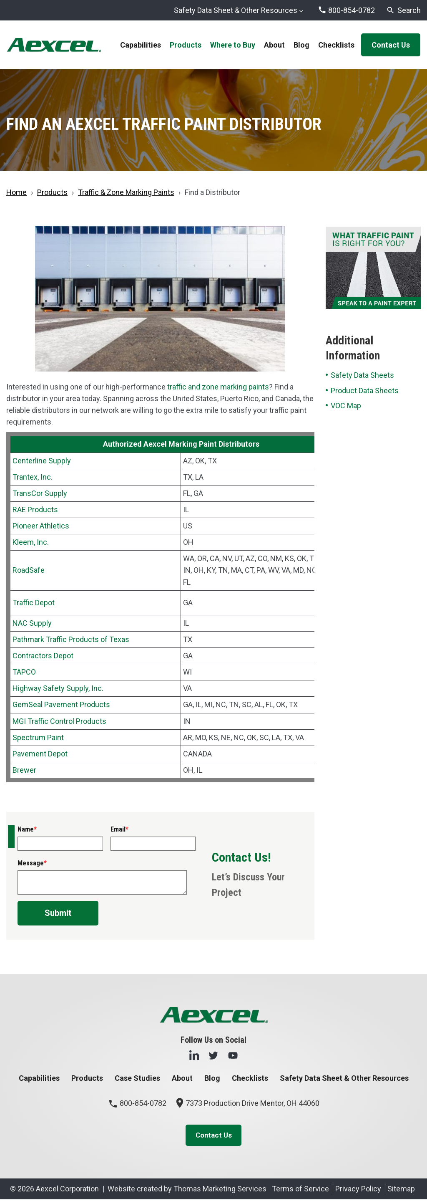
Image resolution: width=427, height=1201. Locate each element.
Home (16, 192)
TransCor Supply (40, 493)
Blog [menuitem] (301, 44)
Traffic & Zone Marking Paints (126, 192)
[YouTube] (233, 1055)
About (182, 1078)
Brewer (24, 770)
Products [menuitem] (185, 44)
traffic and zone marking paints (218, 386)
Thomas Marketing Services (219, 1190)
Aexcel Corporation (67, 1190)
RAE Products (35, 509)
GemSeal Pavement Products (61, 704)
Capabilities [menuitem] (140, 44)
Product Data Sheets (365, 390)
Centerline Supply (42, 460)
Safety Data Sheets (362, 375)
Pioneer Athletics (41, 525)
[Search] (403, 10)
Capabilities (39, 1078)
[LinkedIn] (194, 1055)
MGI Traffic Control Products (59, 721)
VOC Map (346, 405)
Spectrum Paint (38, 737)
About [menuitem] (274, 44)
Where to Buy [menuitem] (232, 44)
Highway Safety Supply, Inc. (58, 688)
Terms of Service (300, 1190)
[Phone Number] (346, 10)
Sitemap (401, 1190)
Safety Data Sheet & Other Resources (235, 10)
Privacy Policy (358, 1190)
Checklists (250, 1078)
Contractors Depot (43, 655)
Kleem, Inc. (31, 542)
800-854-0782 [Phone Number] (137, 1103)
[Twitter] (213, 1055)
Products (52, 192)
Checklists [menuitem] (336, 44)
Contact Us (391, 44)
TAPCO (24, 672)
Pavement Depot (40, 753)
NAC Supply (32, 623)
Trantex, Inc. (33, 477)
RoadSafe (29, 570)
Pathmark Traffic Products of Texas (71, 639)
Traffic (23, 602)
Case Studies (137, 1078)
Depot (44, 602)
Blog (212, 1078)
